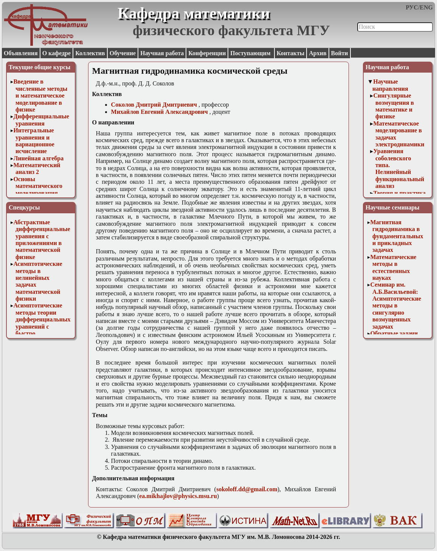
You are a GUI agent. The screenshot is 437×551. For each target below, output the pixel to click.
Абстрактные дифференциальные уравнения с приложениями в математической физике (41, 239)
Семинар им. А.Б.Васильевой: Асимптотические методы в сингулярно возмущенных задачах (395, 305)
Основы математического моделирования (37, 186)
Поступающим (251, 53)
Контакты (291, 53)
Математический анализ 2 (36, 168)
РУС (412, 7)
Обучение (123, 53)
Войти (339, 53)
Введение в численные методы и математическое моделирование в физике (40, 95)
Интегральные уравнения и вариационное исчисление (33, 140)
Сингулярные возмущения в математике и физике (393, 106)
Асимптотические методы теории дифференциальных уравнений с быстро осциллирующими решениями (41, 326)
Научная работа (162, 53)
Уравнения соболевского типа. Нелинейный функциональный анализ (398, 168)
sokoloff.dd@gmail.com (246, 489)
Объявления (21, 53)
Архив (317, 53)
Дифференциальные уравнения (41, 119)
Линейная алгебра (38, 158)
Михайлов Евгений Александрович (159, 112)
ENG (426, 7)
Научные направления (390, 85)
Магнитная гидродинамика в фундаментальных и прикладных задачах (396, 236)
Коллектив (90, 53)
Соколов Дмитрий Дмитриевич (154, 104)
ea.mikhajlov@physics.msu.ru (178, 496)
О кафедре (56, 53)
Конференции (207, 53)
